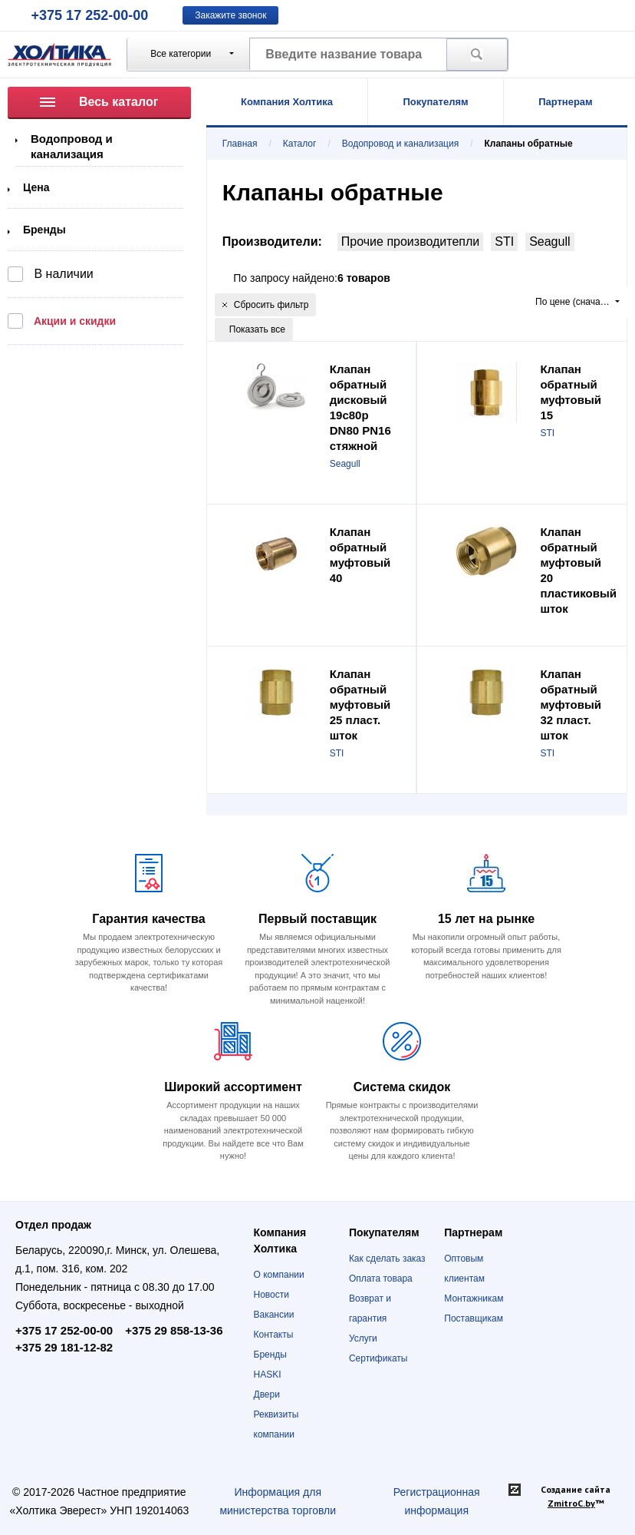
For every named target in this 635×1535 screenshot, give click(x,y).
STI (504, 241)
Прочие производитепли (410, 241)
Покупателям (435, 102)
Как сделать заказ (387, 1258)
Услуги (363, 1338)
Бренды (44, 229)
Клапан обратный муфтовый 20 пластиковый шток (578, 570)
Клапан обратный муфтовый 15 (570, 392)
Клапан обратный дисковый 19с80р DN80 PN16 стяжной (360, 407)
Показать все (257, 329)
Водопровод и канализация (400, 143)
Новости (271, 1294)
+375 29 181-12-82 (64, 1347)
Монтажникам (473, 1298)
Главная (240, 143)
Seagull (549, 241)
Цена (36, 187)
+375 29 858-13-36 (173, 1330)
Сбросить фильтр (265, 304)
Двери (267, 1394)
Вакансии (274, 1314)
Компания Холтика (287, 102)
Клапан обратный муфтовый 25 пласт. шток (360, 704)
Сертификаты (378, 1358)
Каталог (300, 143)
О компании (279, 1274)
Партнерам (565, 102)
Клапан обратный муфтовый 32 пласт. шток (570, 704)
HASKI (267, 1374)
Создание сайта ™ (575, 1496)
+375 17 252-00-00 (90, 15)
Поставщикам (473, 1318)
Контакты (274, 1334)
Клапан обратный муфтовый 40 (360, 554)
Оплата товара (381, 1278)
